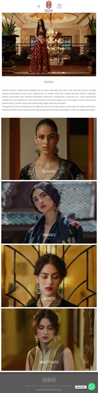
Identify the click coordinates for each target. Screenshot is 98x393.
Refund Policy (65, 386)
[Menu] (38, 6)
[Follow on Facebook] (44, 380)
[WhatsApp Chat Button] (91, 386)
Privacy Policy (32, 386)
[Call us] (54, 380)
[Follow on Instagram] (49, 380)
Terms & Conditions (49, 386)
